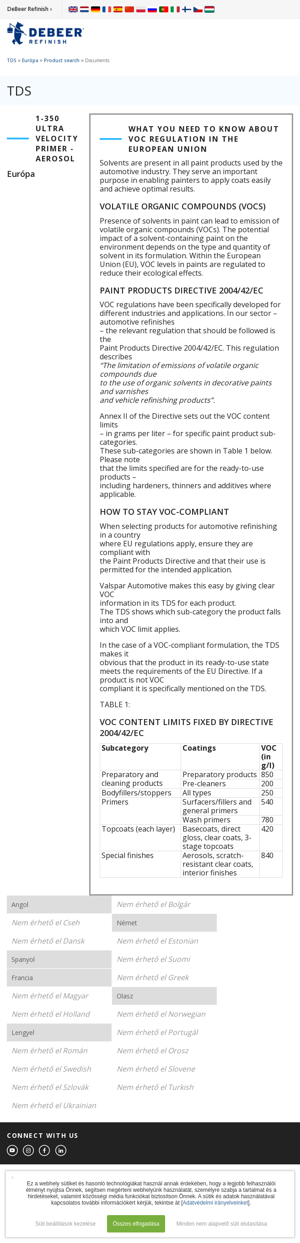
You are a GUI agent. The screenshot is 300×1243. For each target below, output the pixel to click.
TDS (11, 60)
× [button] (12, 1177)
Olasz (125, 996)
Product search (62, 60)
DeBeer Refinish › (29, 9)
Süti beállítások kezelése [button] (65, 1224)
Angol (19, 904)
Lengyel (22, 1032)
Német (127, 922)
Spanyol (23, 959)
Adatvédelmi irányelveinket (215, 1203)
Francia (22, 977)
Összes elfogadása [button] (135, 1224)
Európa (30, 60)
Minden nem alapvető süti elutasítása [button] (222, 1224)
